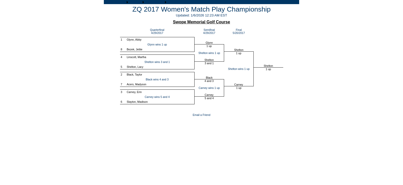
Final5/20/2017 (239, 31)
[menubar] (136, 2)
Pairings (136, 2)
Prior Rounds (155, 2)
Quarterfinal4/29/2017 (157, 31)
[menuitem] (109, 2)
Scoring (120, 2)
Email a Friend (201, 114)
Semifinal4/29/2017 (209, 31)
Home (109, 2)
